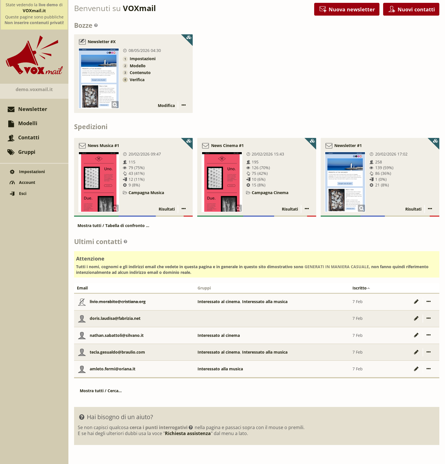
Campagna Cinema (270, 192)
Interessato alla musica (264, 301)
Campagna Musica (146, 192)
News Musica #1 (103, 145)
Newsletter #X (102, 42)
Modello (138, 65)
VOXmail (139, 8)
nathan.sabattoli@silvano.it (117, 335)
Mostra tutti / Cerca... (101, 390)
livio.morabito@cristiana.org (118, 301)
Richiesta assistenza (188, 433)
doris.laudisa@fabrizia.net (115, 318)
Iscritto (361, 288)
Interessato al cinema (219, 301)
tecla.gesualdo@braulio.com (117, 352)
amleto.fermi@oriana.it (112, 368)
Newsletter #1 (348, 145)
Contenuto (140, 72)
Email (82, 288)
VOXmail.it (34, 10)
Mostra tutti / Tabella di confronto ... (113, 225)
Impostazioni (143, 58)
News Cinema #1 (227, 145)
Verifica (137, 79)
